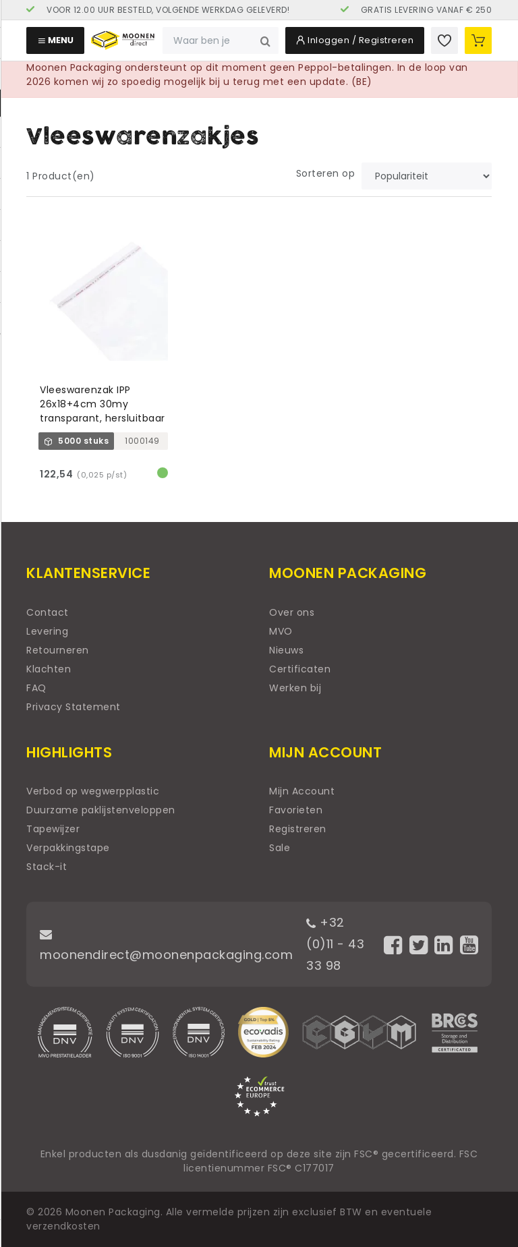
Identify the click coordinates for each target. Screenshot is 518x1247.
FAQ (36, 688)
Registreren (297, 829)
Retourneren (57, 650)
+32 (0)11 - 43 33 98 (335, 944)
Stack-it (46, 866)
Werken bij (295, 688)
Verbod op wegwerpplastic (92, 791)
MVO (281, 631)
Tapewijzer (53, 829)
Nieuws (286, 650)
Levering (47, 631)
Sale (279, 847)
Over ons (291, 612)
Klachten (48, 669)
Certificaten (299, 669)
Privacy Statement (73, 707)
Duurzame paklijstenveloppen (100, 810)
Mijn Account (302, 791)
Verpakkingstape (68, 847)
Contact (47, 612)
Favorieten (295, 810)
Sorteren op (325, 173)
